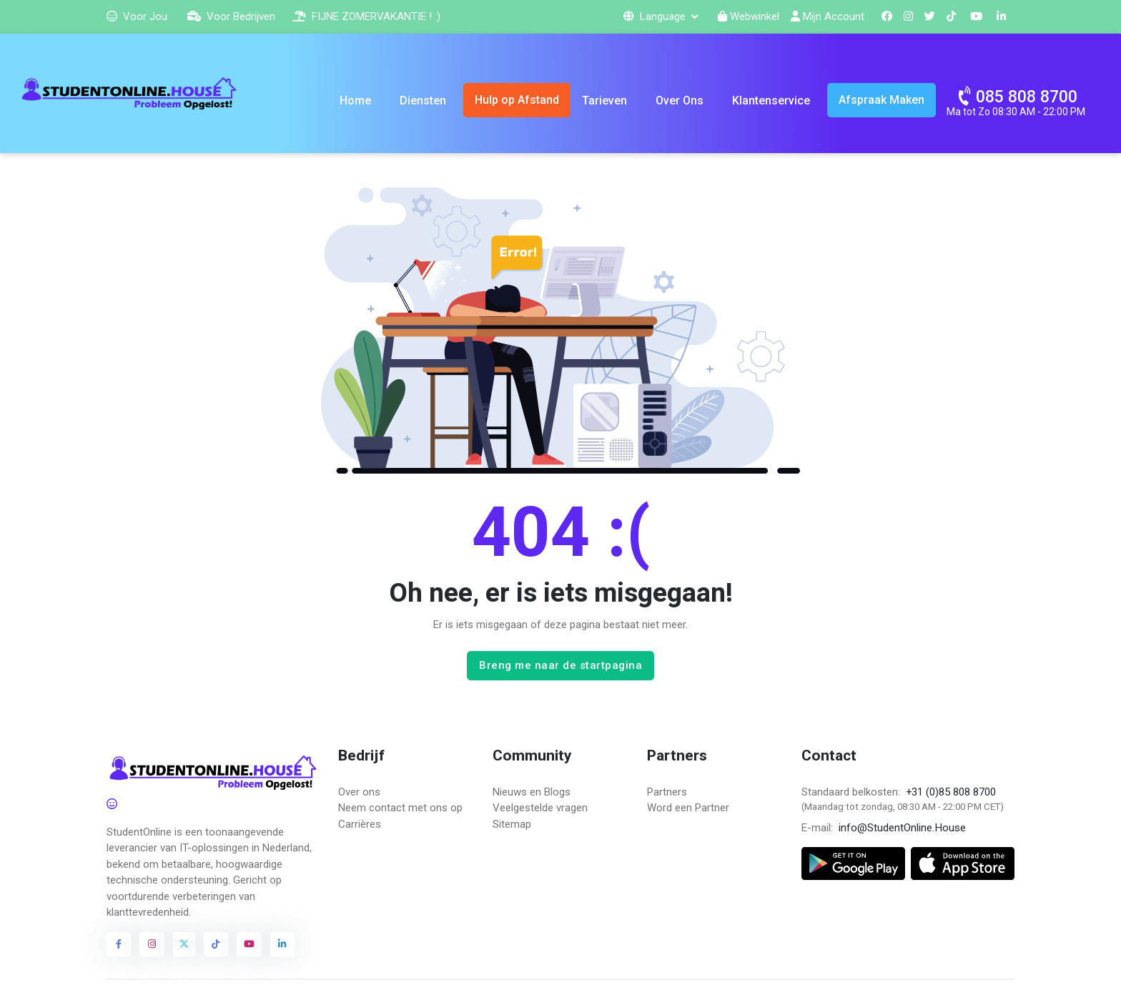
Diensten (423, 100)
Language (655, 16)
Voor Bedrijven (231, 16)
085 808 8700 (1016, 95)
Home (355, 100)
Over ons (359, 792)
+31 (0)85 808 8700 (951, 792)
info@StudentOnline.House (902, 828)
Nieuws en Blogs (532, 792)
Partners (667, 792)
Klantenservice (771, 100)
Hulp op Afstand (517, 100)
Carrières (359, 824)
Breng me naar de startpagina (560, 665)
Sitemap (512, 824)
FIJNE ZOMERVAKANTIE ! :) (366, 16)
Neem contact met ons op (400, 807)
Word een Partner (688, 807)
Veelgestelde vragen (540, 807)
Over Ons (679, 100)
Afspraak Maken (881, 100)
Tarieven (604, 100)
